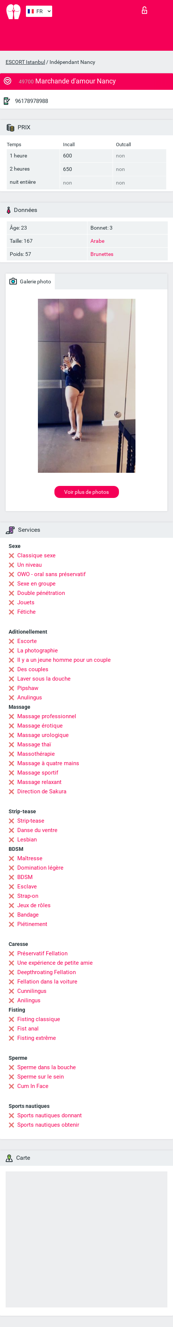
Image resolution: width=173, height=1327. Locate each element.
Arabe (97, 241)
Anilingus (29, 1000)
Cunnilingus (32, 991)
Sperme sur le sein (40, 1076)
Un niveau (29, 564)
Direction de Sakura (41, 791)
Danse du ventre (37, 830)
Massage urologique (43, 735)
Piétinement (32, 924)
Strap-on (27, 896)
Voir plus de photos (86, 492)
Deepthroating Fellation (46, 972)
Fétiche (26, 611)
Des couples (32, 669)
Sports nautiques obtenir (48, 1124)
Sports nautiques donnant (49, 1115)
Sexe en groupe (36, 583)
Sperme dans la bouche (46, 1067)
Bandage (28, 914)
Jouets (26, 602)
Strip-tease (30, 820)
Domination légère (40, 867)
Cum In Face (32, 1086)
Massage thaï (34, 744)
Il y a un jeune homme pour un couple (64, 660)
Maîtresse (29, 858)
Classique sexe (36, 555)
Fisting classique (38, 1019)
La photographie (37, 650)
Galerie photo (30, 281)
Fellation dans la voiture (47, 981)
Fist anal (28, 1028)
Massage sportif (37, 772)
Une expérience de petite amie (55, 962)
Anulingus (29, 697)
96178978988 (31, 101)
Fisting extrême (36, 1038)
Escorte (27, 641)
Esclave (27, 886)
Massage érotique (40, 725)
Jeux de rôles (34, 905)
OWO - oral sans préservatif (51, 574)
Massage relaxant (39, 782)
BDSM (25, 877)
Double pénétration (41, 593)
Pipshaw (27, 688)
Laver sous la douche (44, 678)
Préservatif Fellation (42, 953)
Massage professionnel (46, 716)
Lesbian (27, 839)
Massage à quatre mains (48, 763)
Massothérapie (36, 754)
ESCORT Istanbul (25, 62)
